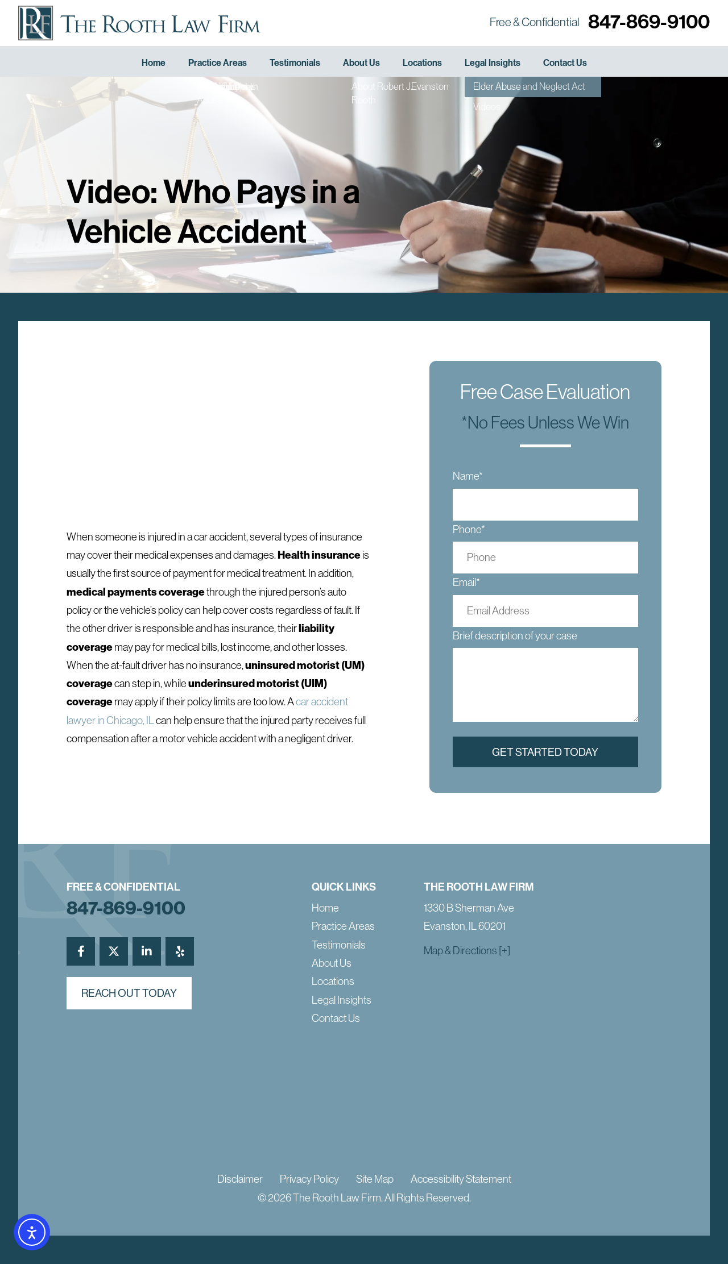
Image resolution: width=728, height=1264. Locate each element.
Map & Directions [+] (467, 951)
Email (466, 582)
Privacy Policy (309, 1179)
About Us (361, 62)
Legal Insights (492, 62)
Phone (469, 529)
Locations (422, 62)
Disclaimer (240, 1179)
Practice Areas (217, 62)
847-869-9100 (649, 22)
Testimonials (295, 62)
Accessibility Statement (461, 1179)
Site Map (375, 1179)
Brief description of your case (515, 636)
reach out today (129, 993)
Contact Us (565, 62)
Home (154, 62)
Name (468, 476)
